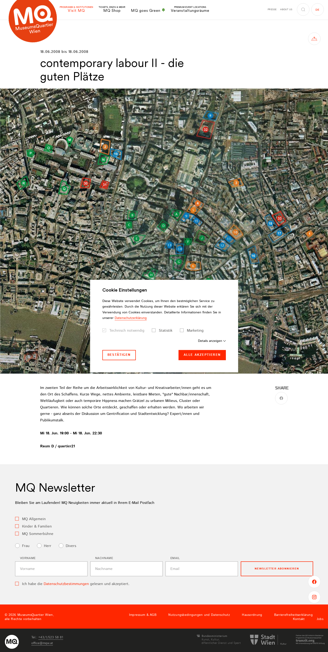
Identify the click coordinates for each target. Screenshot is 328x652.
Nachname (104, 558)
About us (286, 9)
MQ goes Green (148, 10)
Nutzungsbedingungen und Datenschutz (199, 615)
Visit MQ (76, 9)
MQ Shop (112, 9)
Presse (272, 9)
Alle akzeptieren (202, 355)
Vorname (28, 558)
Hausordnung (252, 615)
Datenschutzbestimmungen (66, 584)
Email (175, 558)
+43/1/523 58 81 (50, 637)
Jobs (320, 619)
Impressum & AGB (142, 615)
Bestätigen (119, 355)
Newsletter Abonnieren (277, 569)
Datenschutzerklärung (131, 318)
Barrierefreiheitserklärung (293, 615)
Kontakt (299, 619)
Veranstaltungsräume (190, 9)
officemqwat (42, 643)
